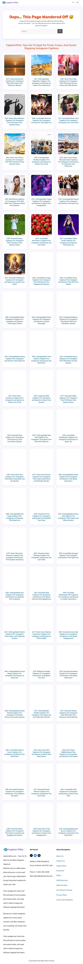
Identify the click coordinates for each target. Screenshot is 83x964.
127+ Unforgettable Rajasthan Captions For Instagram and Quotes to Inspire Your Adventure (41, 82)
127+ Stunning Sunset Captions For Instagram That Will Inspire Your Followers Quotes (15, 82)
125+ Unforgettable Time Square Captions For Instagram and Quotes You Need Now (41, 359)
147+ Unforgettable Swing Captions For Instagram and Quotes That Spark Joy (14, 358)
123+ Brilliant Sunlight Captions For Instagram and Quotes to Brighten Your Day (41, 674)
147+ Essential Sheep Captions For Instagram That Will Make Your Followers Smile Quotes (68, 714)
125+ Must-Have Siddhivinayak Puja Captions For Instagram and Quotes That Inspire (68, 753)
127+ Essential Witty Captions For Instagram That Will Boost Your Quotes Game (68, 399)
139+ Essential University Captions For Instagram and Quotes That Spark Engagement (68, 635)
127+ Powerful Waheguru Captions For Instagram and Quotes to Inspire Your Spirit (14, 281)
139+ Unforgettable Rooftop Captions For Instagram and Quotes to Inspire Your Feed (41, 161)
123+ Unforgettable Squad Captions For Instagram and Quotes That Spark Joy (68, 201)
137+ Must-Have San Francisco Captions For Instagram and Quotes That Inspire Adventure (14, 556)
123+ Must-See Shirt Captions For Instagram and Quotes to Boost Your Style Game (41, 753)
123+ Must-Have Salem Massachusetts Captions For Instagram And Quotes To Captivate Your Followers (68, 162)
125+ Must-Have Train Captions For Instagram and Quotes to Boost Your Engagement (41, 832)
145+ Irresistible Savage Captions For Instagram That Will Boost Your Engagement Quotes (41, 281)
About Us (59, 856)
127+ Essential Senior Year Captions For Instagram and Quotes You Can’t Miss (68, 120)
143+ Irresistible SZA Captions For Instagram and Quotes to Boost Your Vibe (68, 792)
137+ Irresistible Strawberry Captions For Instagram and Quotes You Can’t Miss (41, 241)
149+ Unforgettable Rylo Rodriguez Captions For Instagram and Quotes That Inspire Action (14, 320)
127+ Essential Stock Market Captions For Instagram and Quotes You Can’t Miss (41, 792)
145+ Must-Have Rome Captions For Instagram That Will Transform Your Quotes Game (14, 161)
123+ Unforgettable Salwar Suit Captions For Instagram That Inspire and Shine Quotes (68, 517)
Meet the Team (61, 885)
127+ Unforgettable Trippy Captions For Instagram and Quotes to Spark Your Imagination (41, 202)
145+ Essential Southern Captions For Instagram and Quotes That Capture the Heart (14, 792)
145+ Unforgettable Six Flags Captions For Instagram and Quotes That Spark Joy (15, 517)
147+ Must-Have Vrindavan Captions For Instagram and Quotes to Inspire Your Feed (14, 399)
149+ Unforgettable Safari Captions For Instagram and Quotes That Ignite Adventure (68, 478)
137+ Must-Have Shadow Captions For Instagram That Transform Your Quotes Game (14, 121)
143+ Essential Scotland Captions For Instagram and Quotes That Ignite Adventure (68, 674)
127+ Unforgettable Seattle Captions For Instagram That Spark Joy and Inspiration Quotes (41, 714)
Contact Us (60, 861)
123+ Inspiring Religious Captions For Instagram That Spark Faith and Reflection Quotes (68, 320)
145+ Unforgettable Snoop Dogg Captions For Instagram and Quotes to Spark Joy (14, 674)
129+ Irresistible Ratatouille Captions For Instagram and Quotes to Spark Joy (68, 438)
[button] (73, 2)
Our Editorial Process (64, 890)
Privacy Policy (61, 895)
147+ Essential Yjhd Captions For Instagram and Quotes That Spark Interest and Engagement (41, 596)
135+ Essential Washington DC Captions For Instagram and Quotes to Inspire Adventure (68, 596)
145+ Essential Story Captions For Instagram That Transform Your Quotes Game (15, 241)
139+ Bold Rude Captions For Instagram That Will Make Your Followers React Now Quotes (14, 202)
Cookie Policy (61, 866)
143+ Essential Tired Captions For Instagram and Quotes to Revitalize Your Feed (41, 517)
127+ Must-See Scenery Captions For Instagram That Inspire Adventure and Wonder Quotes (41, 478)
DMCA (58, 875)
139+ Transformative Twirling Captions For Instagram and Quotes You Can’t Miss (41, 556)
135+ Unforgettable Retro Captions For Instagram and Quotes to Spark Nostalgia (41, 320)
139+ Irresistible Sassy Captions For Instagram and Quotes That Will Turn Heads (68, 281)
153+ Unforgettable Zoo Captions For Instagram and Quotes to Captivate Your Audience (14, 596)
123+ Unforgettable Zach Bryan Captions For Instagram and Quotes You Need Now (68, 832)
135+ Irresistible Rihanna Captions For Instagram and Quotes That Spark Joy (41, 120)
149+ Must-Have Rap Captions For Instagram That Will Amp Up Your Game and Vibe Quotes (68, 82)
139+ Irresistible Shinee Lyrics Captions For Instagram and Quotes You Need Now (15, 753)
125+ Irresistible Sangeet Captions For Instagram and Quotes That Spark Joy (68, 555)
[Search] (59, 31)
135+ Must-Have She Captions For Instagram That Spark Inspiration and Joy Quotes (14, 478)
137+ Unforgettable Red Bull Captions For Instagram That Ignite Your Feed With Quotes (41, 438)
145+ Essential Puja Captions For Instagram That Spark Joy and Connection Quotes (15, 438)
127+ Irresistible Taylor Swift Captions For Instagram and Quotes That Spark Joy (68, 241)
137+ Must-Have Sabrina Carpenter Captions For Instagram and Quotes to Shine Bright (41, 635)
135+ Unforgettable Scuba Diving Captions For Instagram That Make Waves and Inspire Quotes (15, 714)
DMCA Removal (62, 880)
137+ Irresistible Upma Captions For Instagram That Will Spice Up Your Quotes (68, 359)
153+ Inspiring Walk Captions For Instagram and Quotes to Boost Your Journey (41, 399)
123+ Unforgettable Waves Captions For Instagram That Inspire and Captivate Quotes (14, 635)
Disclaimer (60, 871)
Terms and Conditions (64, 900)
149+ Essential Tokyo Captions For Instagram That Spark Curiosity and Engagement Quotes (14, 832)
